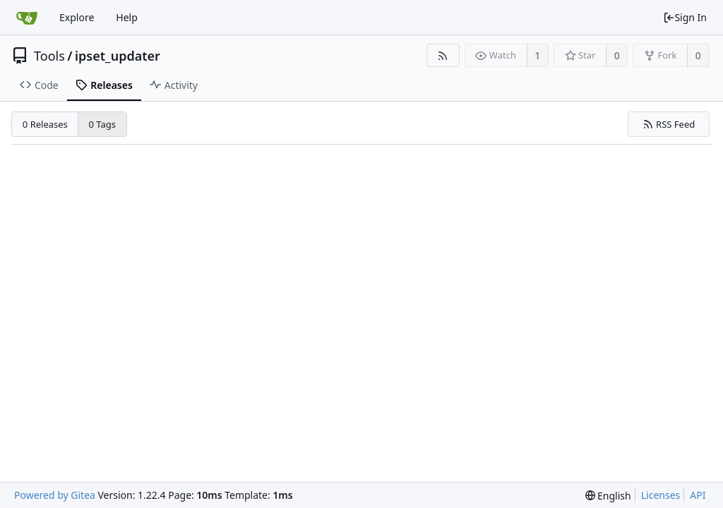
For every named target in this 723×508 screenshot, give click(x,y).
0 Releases (45, 124)
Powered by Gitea (54, 495)
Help (127, 17)
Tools (49, 56)
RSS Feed (669, 124)
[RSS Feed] (443, 55)
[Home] (27, 17)
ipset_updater (117, 56)
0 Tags (102, 124)
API (697, 495)
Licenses (661, 495)
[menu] (608, 495)
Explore (76, 17)
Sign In (685, 17)
